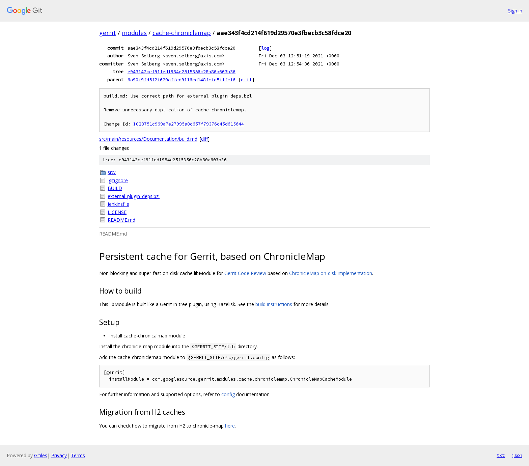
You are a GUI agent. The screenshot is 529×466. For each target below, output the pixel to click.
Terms (78, 455)
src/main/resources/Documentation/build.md (148, 139)
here (230, 425)
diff (246, 80)
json (516, 455)
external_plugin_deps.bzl (134, 196)
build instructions (273, 304)
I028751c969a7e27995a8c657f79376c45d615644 (188, 124)
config (228, 394)
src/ (112, 172)
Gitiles (40, 455)
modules (134, 33)
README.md (121, 220)
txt (501, 455)
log (265, 48)
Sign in (515, 10)
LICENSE (117, 212)
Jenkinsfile (118, 204)
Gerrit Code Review (245, 273)
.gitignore (118, 180)
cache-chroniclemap (181, 33)
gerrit (107, 33)
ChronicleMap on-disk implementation (330, 273)
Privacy (59, 455)
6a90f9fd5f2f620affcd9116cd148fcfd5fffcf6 (181, 80)
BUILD (115, 188)
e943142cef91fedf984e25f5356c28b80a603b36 (181, 71)
